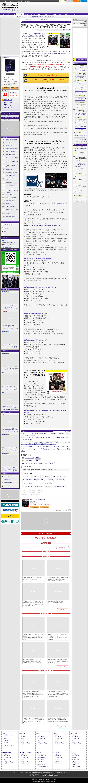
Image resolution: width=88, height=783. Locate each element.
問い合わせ (27, 1)
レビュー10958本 (6, 11)
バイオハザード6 (10, 71)
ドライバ (6, 234)
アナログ (66, 14)
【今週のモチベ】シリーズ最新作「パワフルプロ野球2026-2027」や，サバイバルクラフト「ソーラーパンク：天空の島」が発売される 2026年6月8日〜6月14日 (33, 603)
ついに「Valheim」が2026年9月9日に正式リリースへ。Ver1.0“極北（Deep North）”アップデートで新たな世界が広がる (80, 128)
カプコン (6, 77)
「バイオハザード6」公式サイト (47, 75)
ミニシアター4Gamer (10, 200)
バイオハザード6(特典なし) (37, 499)
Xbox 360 (34, 36)
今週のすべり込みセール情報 (12, 166)
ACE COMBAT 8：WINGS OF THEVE (80, 165)
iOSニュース (41, 754)
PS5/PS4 (20, 14)
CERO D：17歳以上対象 (30, 479)
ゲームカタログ (48, 16)
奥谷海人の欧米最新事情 (11, 139)
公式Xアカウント (9, 1)
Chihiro (61, 486)
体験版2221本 (14, 11)
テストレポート (59, 755)
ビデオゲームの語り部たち (12, 197)
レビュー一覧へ (62, 666)
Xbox (13, 14)
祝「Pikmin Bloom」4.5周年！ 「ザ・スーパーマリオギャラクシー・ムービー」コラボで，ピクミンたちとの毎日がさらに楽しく (10, 327)
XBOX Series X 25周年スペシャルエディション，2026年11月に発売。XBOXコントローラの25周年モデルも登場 (81, 106)
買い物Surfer (8, 203)
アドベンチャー (62, 476)
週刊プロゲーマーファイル (12, 148)
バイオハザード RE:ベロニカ (80, 197)
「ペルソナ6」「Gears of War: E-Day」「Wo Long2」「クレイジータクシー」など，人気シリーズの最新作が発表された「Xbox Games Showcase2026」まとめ (81, 113)
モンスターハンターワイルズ (81, 181)
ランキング (83, 0)
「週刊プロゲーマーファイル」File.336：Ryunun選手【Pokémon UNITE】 (32, 578)
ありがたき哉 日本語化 (11, 206)
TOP (3, 14)
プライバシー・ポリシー (44, 779)
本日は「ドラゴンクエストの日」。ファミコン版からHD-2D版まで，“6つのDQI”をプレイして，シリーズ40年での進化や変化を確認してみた (10, 346)
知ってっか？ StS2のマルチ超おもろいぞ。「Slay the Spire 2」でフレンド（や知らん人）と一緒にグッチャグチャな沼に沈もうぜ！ (10, 388)
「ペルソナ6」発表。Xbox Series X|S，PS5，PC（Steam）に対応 (80, 76)
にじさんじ (77, 192)
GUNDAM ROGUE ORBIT (80, 149)
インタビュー (20, 16)
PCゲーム (6, 239)
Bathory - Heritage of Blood (80, 175)
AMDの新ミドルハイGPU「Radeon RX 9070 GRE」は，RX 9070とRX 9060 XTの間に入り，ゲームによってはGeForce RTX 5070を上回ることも (58, 637)
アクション (46, 476)
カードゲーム (75, 759)
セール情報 (41, 759)
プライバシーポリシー (9, 476)
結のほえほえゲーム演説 (11, 182)
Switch (26, 14)
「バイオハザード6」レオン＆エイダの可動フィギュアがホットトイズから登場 (45, 446)
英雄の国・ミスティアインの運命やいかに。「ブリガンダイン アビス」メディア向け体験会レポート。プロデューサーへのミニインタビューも (10, 449)
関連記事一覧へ (68, 431)
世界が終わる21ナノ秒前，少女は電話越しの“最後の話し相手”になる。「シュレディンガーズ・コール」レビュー (58, 661)
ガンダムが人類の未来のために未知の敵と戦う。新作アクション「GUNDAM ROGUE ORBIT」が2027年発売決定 (81, 121)
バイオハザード (60, 479)
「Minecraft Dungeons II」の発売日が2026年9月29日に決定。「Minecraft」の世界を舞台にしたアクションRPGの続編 (81, 135)
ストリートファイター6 (80, 154)
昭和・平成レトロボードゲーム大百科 (12, 191)
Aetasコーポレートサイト (10, 485)
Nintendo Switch (7, 247)
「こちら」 (52, 774)
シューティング (76, 761)
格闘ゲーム (75, 757)
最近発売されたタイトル (37, 16)
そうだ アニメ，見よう (11, 175)
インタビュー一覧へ (62, 726)
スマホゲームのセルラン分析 (12, 162)
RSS (2, 1)
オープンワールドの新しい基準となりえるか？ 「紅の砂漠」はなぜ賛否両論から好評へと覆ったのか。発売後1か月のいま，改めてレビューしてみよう (10, 368)
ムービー (27, 16)
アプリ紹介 (41, 761)
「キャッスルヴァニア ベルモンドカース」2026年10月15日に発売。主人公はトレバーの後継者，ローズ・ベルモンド (81, 91)
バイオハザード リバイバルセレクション (36, 463)
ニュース (6, 102)
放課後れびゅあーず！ (11, 216)
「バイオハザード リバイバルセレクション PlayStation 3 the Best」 (45, 53)
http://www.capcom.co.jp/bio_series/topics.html (46, 225)
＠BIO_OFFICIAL (59, 203)
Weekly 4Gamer (9, 142)
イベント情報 (75, 755)
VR (46, 14)
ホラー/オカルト (28, 483)
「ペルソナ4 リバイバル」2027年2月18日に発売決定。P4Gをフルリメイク (80, 98)
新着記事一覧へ (62, 547)
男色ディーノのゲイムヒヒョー (12, 158)
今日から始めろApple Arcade (12, 185)
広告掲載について (8, 482)
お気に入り (69, 0)
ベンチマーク (58, 763)
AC (60, 14)
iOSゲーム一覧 (41, 764)
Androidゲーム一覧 (43, 766)
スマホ (33, 14)
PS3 (25, 476)
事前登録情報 (41, 757)
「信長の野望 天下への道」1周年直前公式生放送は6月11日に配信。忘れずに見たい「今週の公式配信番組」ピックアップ (58, 579)
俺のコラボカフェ (10, 188)
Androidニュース (42, 755)
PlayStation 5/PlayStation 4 (9, 244)
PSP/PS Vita (73, 733)
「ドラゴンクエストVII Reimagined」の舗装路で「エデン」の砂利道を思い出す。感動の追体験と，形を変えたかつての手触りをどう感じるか (10, 307)
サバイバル (50, 479)
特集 (5, 104)
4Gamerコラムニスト (10, 194)
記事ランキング (8, 745)
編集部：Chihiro (67, 29)
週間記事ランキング (8, 224)
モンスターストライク (80, 170)
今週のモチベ (9, 145)
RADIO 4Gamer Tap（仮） (11, 172)
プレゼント (6, 228)
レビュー (3, 16)
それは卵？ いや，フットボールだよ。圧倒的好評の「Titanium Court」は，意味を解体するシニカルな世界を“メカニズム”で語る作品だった (33, 637)
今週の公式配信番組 (10, 151)
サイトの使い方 (18, 1)
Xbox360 (54, 483)
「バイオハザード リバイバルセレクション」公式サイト (47, 80)
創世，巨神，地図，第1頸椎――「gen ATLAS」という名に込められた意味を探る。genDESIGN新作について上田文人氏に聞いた (10, 469)
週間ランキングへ (83, 139)
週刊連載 (6, 742)
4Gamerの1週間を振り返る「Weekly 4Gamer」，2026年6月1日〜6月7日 (56, 602)
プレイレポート (11, 16)
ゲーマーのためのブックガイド (12, 178)
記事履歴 (77, 0)
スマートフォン (40, 752)
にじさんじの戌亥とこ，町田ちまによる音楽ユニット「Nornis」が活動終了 (81, 69)
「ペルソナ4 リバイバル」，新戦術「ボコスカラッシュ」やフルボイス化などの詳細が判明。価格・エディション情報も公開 (81, 84)
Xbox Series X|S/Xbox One (9, 242)
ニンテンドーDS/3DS (25, 752)
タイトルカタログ (25, 744)
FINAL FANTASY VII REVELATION (80, 159)
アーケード (73, 752)
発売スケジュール (25, 742)
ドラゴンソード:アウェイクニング (80, 187)
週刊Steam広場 (9, 169)
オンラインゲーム (8, 735)
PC (8, 14)
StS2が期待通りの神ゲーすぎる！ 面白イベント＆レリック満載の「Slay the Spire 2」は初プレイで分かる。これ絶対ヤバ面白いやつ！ (10, 408)
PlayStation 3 (27, 36)
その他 (73, 764)
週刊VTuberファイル (10, 154)
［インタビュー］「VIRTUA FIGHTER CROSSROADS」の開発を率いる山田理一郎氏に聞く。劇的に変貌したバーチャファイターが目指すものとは (10, 430)
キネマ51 (8, 213)
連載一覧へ (16, 219)
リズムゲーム (75, 763)
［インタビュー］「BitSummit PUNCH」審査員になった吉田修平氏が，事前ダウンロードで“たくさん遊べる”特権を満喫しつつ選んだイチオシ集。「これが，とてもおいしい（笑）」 (33, 694)
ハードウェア (53, 14)
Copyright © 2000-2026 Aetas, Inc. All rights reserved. (44, 781)
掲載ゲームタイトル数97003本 (10, 9)
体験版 (5, 738)
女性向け (40, 14)
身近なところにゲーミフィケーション (12, 210)
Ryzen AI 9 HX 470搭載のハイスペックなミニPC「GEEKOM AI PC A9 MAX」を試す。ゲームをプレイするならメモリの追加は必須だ (33, 661)
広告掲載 (54, 779)
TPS (54, 476)
